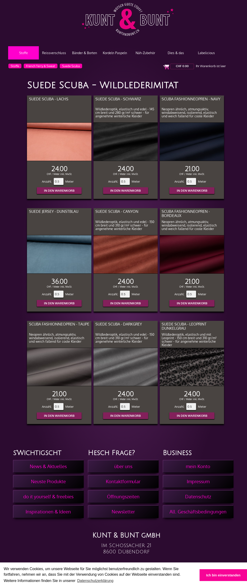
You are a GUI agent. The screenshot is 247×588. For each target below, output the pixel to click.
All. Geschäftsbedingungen (198, 512)
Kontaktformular (123, 481)
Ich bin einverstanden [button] (223, 575)
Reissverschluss (54, 53)
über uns (123, 466)
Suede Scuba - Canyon (116, 211)
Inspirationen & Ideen (48, 512)
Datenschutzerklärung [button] (95, 581)
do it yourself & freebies (48, 496)
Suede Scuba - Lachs (48, 99)
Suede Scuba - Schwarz (118, 99)
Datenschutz (198, 496)
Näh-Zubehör (145, 53)
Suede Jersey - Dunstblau (53, 211)
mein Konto (198, 466)
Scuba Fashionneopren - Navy (191, 99)
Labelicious (206, 53)
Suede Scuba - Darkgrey (118, 324)
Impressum (198, 481)
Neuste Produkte (48, 481)
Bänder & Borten (84, 53)
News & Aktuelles (48, 466)
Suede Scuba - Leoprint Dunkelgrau (184, 326)
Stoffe (23, 53)
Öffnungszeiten (123, 496)
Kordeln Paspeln (115, 53)
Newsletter (123, 512)
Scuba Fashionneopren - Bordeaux (186, 213)
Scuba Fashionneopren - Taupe (59, 324)
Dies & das (176, 53)
